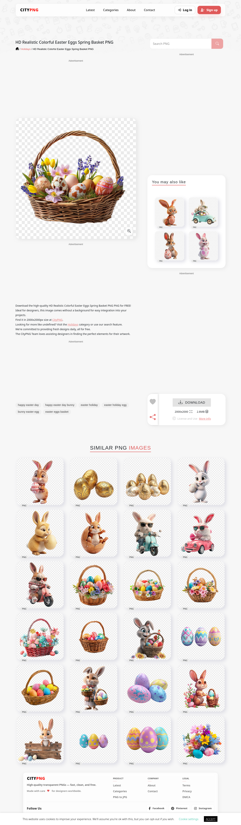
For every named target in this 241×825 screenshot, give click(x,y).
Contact (149, 10)
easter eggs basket (57, 411)
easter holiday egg (115, 404)
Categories (110, 10)
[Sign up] (209, 10)
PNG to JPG (120, 797)
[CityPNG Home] (29, 10)
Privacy (187, 791)
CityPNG (57, 320)
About (131, 10)
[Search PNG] (180, 44)
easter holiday (89, 404)
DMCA (186, 797)
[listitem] (156, 808)
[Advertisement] (75, 89)
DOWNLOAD (191, 402)
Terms (186, 785)
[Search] (217, 44)
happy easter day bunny (59, 404)
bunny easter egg (28, 411)
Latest (90, 10)
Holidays (73, 324)
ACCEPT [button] (211, 819)
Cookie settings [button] (188, 819)
